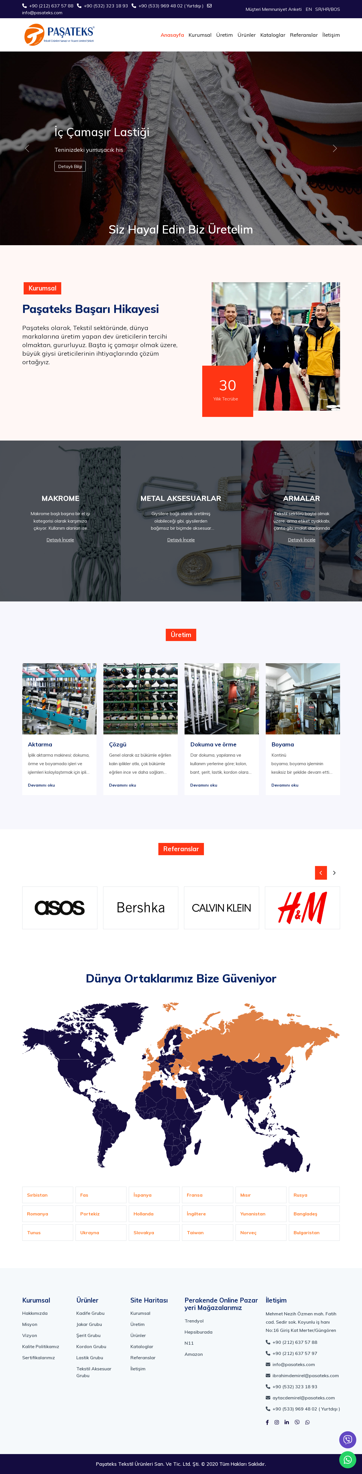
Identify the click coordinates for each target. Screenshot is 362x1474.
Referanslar (304, 35)
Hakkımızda (35, 1313)
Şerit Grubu (88, 1335)
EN (309, 9)
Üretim (224, 35)
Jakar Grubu (89, 1324)
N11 (189, 1343)
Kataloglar (272, 35)
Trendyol (194, 1321)
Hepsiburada (198, 1332)
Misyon (29, 1324)
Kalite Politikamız (40, 1346)
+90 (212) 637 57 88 (48, 6)
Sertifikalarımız (38, 1357)
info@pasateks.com (290, 1364)
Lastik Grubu (89, 1357)
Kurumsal (200, 35)
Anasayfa (172, 35)
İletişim (331, 35)
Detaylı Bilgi (70, 166)
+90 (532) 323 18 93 (103, 6)
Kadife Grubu (90, 1313)
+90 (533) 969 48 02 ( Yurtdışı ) (168, 6)
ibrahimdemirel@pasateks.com (302, 1375)
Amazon (194, 1354)
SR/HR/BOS (327, 9)
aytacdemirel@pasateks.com (300, 1398)
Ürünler (247, 35)
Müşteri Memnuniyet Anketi (274, 9)
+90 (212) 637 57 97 (291, 1353)
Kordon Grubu (91, 1346)
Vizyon (29, 1335)
